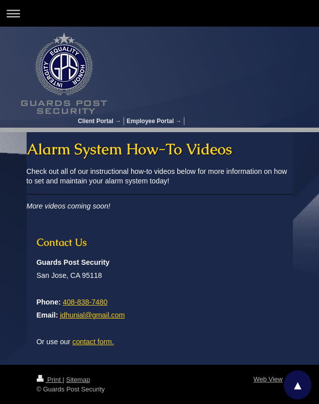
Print (50, 379)
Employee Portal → (154, 121)
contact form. (93, 342)
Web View (267, 379)
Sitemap (78, 379)
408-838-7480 (85, 302)
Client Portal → (99, 121)
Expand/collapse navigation (159, 13)
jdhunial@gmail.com (92, 315)
